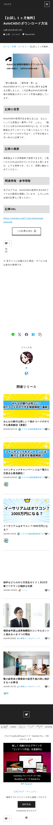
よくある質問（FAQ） (4, 726)
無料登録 (26, 804)
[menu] (47, 4)
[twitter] (26, 714)
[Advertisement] (26, 296)
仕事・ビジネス (13, 34)
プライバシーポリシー (22, 726)
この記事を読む (26, 231)
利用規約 (13, 727)
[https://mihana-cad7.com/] (26, 374)
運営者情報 (48, 727)
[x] (19, 334)
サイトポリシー (30, 726)
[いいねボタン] (6, 243)
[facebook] (26, 334)
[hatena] (33, 334)
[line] (13, 334)
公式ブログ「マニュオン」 (26, 791)
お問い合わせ (39, 726)
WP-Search (26, 784)
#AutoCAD (30, 34)
